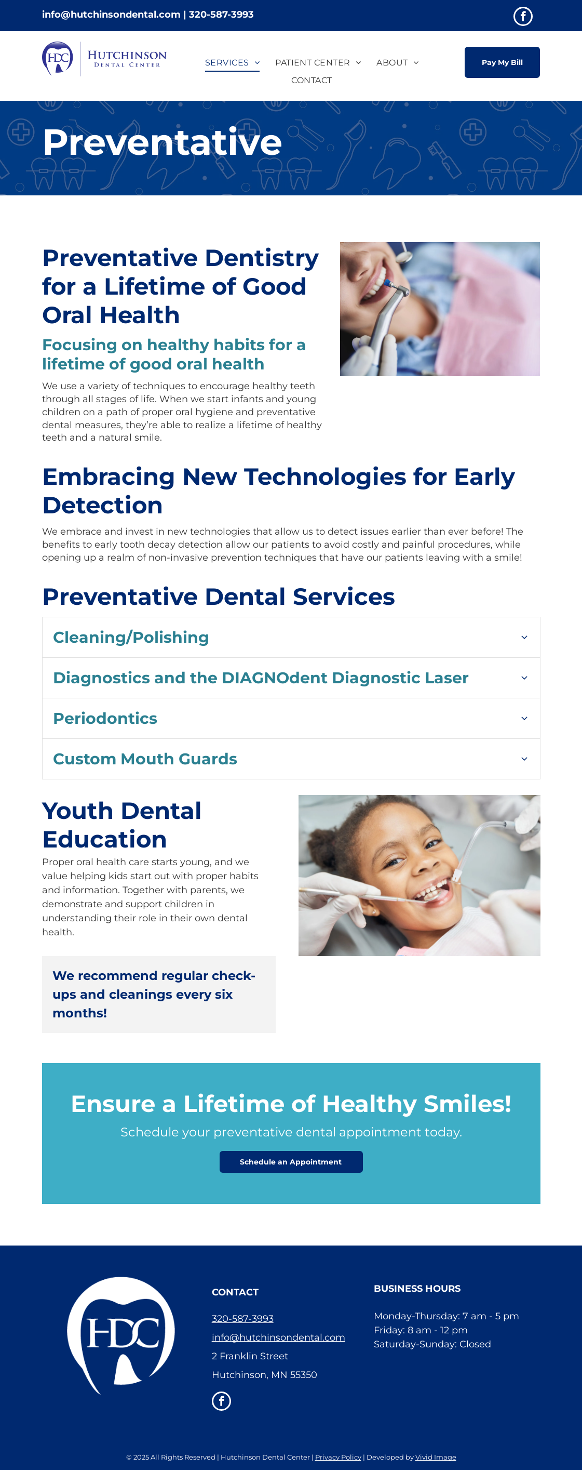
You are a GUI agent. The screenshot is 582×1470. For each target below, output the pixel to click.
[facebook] (523, 18)
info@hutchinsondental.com (278, 1337)
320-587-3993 (243, 1319)
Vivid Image (435, 1457)
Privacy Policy (338, 1457)
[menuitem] (232, 62)
